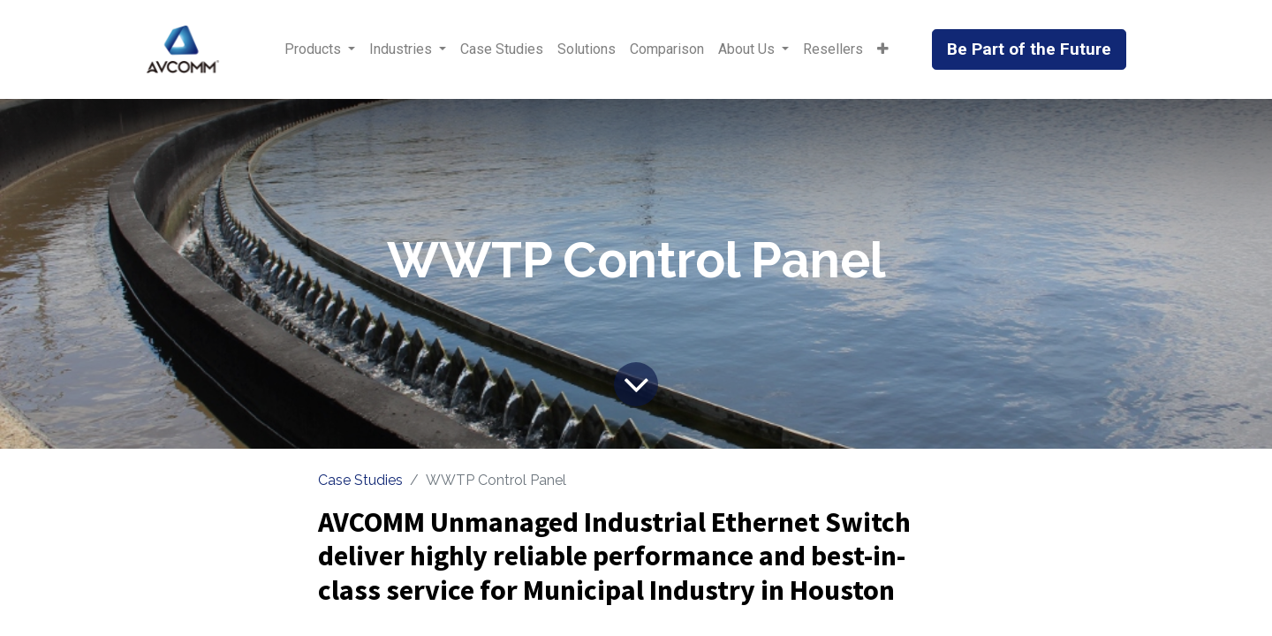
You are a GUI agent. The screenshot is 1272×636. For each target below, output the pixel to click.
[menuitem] (501, 49)
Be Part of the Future (1029, 49)
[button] (883, 49)
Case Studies (360, 480)
